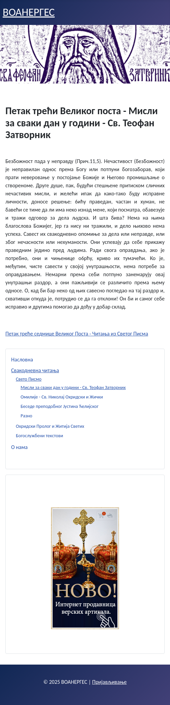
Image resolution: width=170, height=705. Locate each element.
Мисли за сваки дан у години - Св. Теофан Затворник (73, 387)
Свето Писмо (28, 379)
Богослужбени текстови (39, 436)
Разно (26, 416)
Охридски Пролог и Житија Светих (50, 426)
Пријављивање (109, 682)
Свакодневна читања (35, 370)
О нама (19, 447)
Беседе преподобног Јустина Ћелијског (59, 406)
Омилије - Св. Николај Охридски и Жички (62, 397)
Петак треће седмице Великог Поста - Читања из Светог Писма (76, 333)
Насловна (22, 359)
